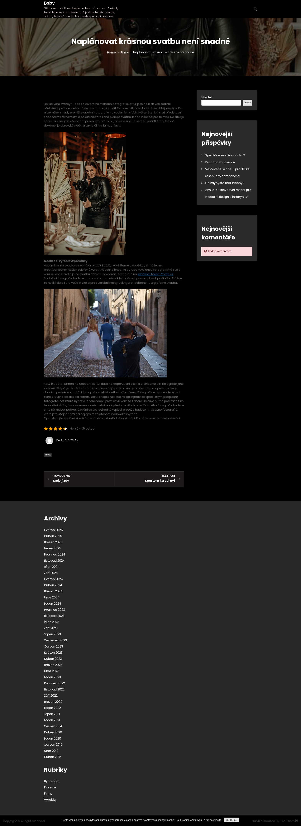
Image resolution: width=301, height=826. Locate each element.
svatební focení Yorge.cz (155, 274)
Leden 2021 (52, 720)
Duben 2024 (53, 585)
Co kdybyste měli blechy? (224, 183)
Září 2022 (51, 695)
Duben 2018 (52, 756)
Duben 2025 (53, 536)
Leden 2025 (52, 548)
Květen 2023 (53, 652)
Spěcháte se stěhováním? (225, 155)
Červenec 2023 (55, 640)
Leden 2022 (52, 707)
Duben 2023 (53, 658)
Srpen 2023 (52, 634)
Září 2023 (51, 628)
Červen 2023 (53, 646)
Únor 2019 (51, 750)
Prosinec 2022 (54, 683)
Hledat (207, 97)
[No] (296, 820)
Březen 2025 (53, 542)
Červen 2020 (53, 726)
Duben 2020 (53, 732)
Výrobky (50, 799)
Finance (50, 787)
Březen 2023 (53, 664)
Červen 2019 (53, 744)
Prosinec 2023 (54, 609)
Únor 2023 (51, 671)
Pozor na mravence (220, 162)
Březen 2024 (53, 591)
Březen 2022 (53, 701)
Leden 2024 (52, 603)
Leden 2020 (52, 738)
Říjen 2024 (52, 566)
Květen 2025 (53, 530)
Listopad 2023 (54, 615)
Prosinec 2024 (54, 554)
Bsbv (49, 3)
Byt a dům (51, 781)
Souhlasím (231, 820)
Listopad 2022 (54, 689)
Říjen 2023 (51, 622)
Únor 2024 (52, 597)
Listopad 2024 (54, 560)
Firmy (48, 454)
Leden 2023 (52, 677)
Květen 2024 (53, 579)
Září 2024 (51, 572)
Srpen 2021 (52, 714)
